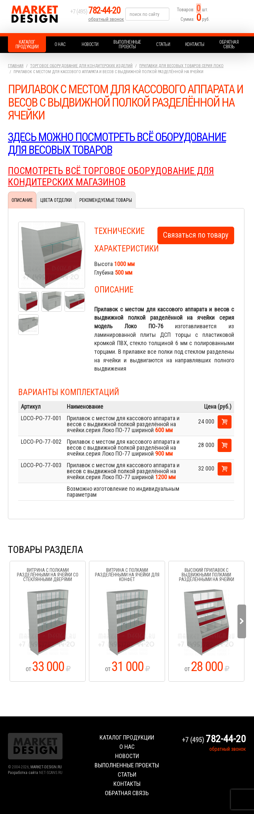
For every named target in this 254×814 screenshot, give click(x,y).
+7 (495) (98, 13)
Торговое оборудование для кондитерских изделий (81, 66)
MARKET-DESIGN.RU (46, 766)
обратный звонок (107, 21)
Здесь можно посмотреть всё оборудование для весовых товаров (122, 143)
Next (241, 621)
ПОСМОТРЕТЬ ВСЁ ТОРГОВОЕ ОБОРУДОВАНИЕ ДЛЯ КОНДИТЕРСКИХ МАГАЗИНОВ (113, 176)
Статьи (163, 44)
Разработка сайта (23, 772)
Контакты (194, 44)
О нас (60, 44)
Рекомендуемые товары (105, 199)
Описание (22, 199)
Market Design (37, 16)
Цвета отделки (56, 199)
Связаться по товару (196, 234)
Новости (90, 44)
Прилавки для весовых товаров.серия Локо (181, 66)
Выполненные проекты (127, 44)
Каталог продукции (27, 44)
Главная (15, 66)
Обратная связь (228, 44)
